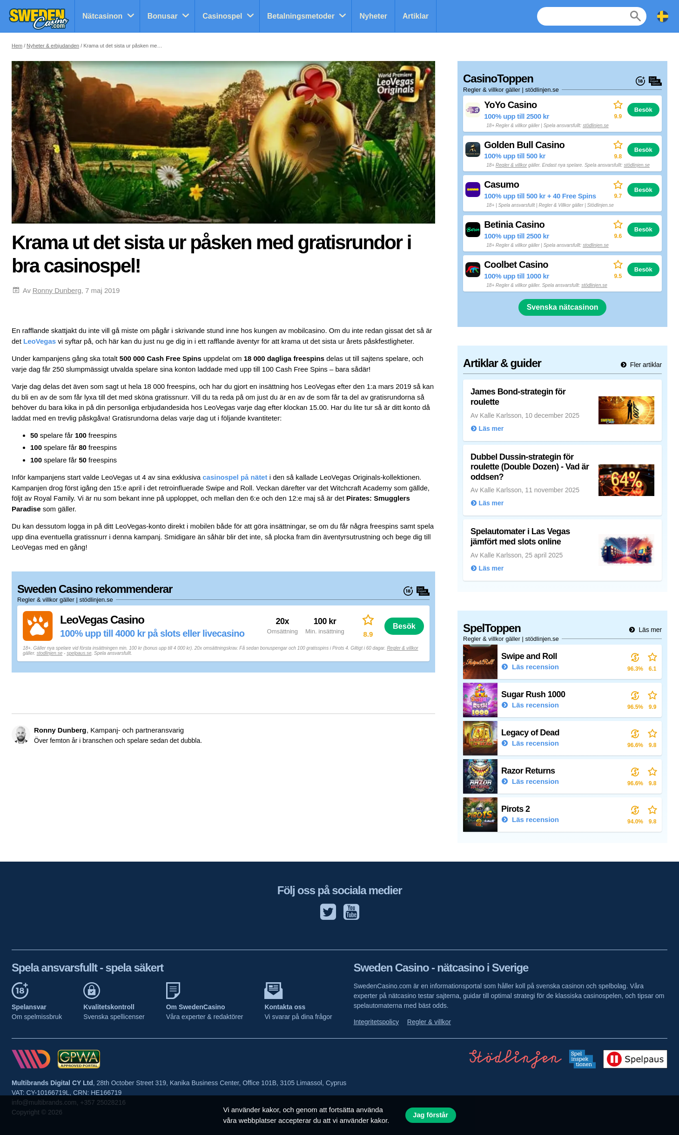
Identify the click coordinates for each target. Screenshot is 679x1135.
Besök (404, 626)
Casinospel (222, 16)
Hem (17, 45)
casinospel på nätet (234, 477)
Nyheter (373, 16)
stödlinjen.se (596, 125)
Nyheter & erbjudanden (53, 45)
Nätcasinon (102, 16)
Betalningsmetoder (301, 16)
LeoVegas (39, 341)
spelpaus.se (79, 653)
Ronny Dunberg (57, 290)
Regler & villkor (402, 648)
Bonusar (163, 16)
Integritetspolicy (376, 1022)
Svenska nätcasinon (562, 307)
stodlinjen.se (50, 653)
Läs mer (649, 629)
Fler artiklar (645, 364)
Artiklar (416, 16)
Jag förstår (430, 1115)
